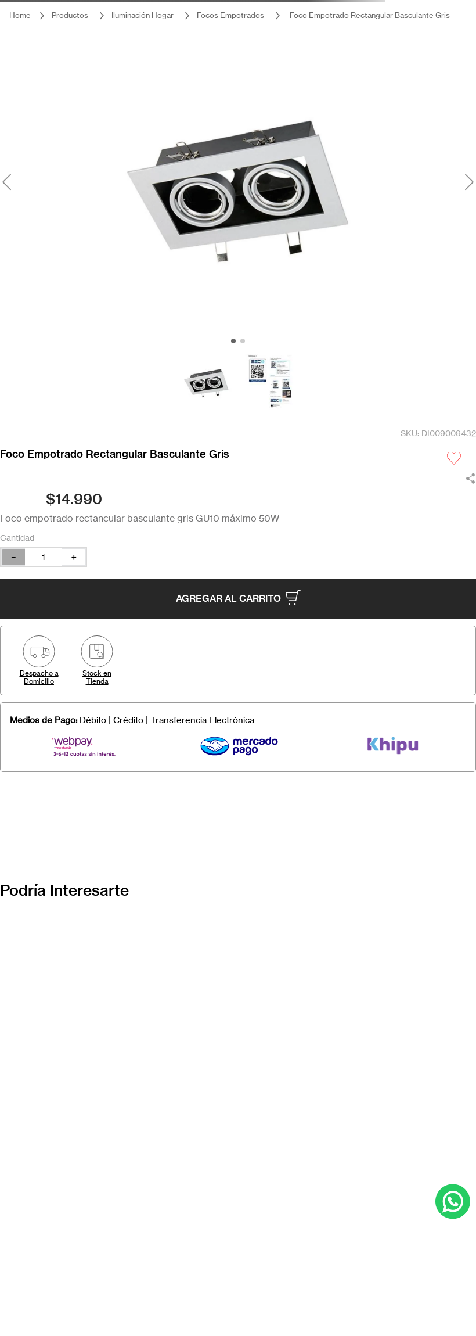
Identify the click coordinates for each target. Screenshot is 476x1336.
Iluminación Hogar (142, 15)
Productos (70, 15)
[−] (13, 557)
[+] (74, 557)
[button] (39, 660)
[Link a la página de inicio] (20, 15)
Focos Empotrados (230, 15)
